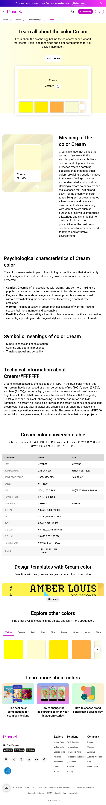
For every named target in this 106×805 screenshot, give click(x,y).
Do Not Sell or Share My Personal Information (55, 787)
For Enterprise (73, 742)
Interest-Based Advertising (84, 787)
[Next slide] (82, 107)
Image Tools (59, 742)
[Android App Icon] (19, 751)
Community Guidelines (36, 793)
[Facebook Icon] (6, 759)
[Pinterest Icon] (44, 759)
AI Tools (57, 757)
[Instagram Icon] (21, 759)
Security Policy (60, 793)
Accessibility (73, 793)
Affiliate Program (94, 757)
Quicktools (71, 762)
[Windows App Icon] (30, 751)
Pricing (70, 771)
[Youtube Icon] (36, 759)
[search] (72, 11)
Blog (89, 762)
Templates (58, 762)
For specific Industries (76, 757)
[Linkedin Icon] (29, 759)
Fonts (56, 771)
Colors (57, 767)
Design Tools (59, 752)
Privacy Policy (30, 787)
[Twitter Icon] (13, 759)
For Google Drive (74, 752)
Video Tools (59, 747)
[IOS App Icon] (8, 751)
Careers (90, 747)
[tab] (8, 632)
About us (91, 752)
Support (90, 742)
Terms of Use (17, 787)
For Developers (73, 747)
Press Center (92, 767)
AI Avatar (70, 767)
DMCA (49, 793)
